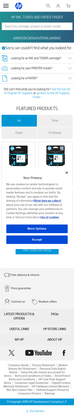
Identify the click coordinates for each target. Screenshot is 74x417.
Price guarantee (21, 288)
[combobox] (37, 26)
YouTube (38, 353)
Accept (37, 239)
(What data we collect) (47, 201)
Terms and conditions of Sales (33, 376)
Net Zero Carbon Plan (20, 390)
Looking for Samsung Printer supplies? (37, 38)
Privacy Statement (43, 365)
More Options (36, 228)
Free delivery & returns (25, 275)
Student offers (47, 301)
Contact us (18, 301)
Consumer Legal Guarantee (31, 383)
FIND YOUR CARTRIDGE (37, 250)
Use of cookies (49, 217)
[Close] (66, 172)
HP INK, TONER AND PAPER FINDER (37, 17)
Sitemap (49, 393)
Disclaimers (37, 411)
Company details (18, 365)
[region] (37, 208)
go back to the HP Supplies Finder (51, 95)
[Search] (37, 26)
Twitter (11, 353)
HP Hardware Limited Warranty (50, 386)
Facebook (64, 353)
